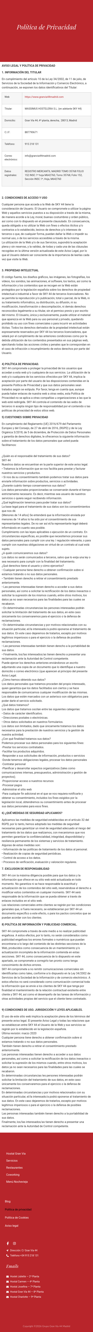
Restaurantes (14, 1167)
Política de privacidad (18, 1209)
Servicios (12, 1160)
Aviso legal (11, 1225)
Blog (7, 1201)
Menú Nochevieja (17, 1181)
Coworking (13, 1174)
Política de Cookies (17, 1217)
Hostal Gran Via (16, 1153)
